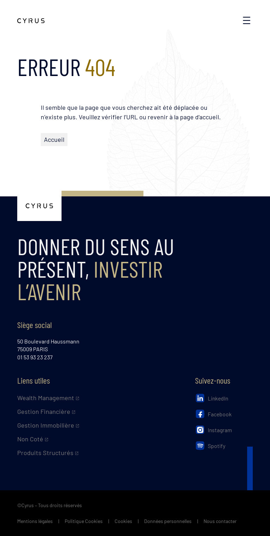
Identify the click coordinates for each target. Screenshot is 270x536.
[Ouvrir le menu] (246, 20)
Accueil (54, 139)
